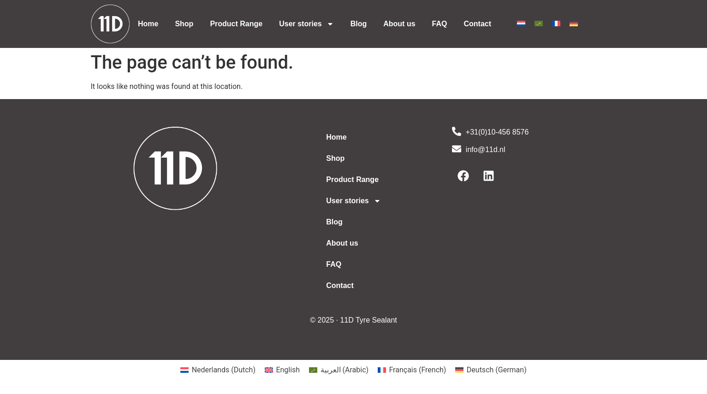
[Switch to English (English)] (282, 370)
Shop (184, 24)
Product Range (236, 24)
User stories (306, 24)
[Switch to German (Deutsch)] (491, 370)
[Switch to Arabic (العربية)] (338, 370)
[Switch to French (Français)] (412, 370)
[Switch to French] (556, 23)
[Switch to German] (573, 23)
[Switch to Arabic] (538, 23)
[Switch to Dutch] (521, 23)
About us (399, 24)
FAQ (439, 24)
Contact (477, 24)
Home (148, 24)
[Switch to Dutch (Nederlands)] (218, 370)
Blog (359, 24)
